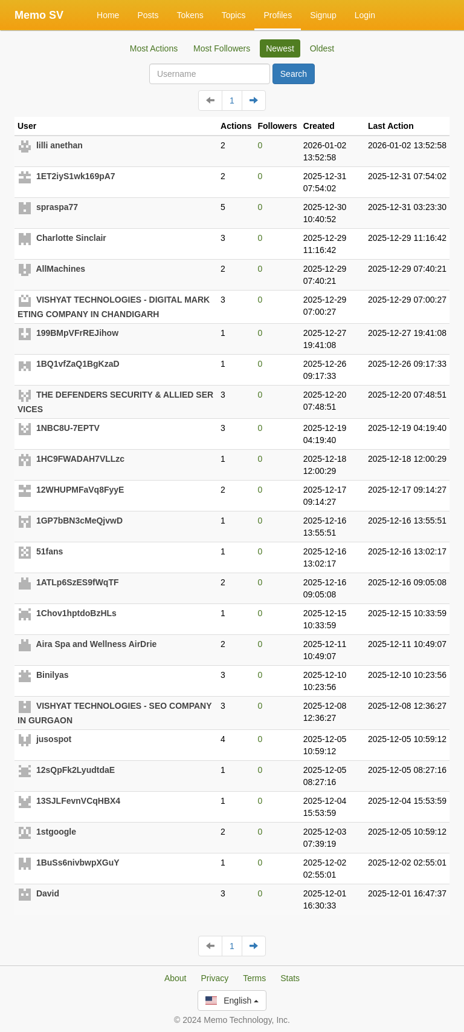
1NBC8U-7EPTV (68, 428)
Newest (280, 48)
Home (108, 15)
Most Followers (221, 48)
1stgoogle (56, 831)
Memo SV (38, 15)
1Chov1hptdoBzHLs (76, 613)
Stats (290, 978)
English (232, 1000)
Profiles (277, 15)
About (175, 978)
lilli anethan (59, 145)
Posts (147, 15)
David (47, 893)
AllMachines (60, 269)
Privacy (214, 978)
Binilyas (52, 675)
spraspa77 (57, 207)
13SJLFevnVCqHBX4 (78, 801)
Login (365, 15)
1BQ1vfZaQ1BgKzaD (78, 364)
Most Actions (154, 48)
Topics (234, 15)
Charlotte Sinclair (71, 238)
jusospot (53, 739)
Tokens (189, 15)
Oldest (322, 48)
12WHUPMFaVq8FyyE (80, 490)
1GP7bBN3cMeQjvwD (79, 520)
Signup (323, 15)
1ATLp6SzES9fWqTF (77, 582)
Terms (254, 978)
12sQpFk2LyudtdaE (75, 770)
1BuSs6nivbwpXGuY (78, 862)
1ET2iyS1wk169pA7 (75, 176)
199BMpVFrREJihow (77, 333)
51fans (49, 551)
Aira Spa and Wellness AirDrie (96, 644)
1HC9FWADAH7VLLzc (80, 459)
